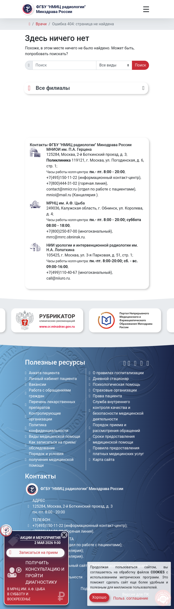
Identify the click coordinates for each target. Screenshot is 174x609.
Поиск (140, 65)
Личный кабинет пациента (53, 378)
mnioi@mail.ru (58, 195)
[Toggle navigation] (146, 9)
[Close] (64, 534)
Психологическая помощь (116, 384)
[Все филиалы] (86, 88)
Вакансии (37, 384)
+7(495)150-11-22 (61, 177)
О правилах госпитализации (118, 373)
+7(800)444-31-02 (61, 183)
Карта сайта (103, 459)
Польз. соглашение (130, 598)
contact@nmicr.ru (61, 189)
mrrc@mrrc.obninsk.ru (65, 237)
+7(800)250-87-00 (61, 231)
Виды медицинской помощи (54, 436)
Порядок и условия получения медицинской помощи (51, 460)
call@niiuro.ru (58, 278)
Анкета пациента (44, 373)
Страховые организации (115, 390)
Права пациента (107, 396)
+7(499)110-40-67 (61, 272)
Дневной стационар (111, 378)
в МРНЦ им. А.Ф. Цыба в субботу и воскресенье (26, 594)
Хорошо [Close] (99, 597)
